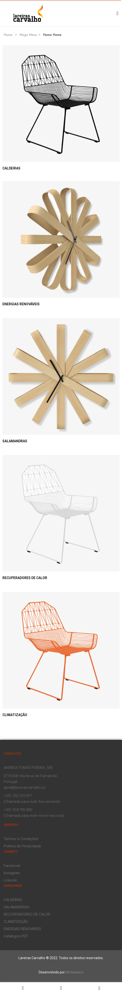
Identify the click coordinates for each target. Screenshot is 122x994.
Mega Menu (28, 35)
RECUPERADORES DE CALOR (24, 578)
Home (8, 35)
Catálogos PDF (16, 936)
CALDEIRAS (11, 168)
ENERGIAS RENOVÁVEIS (21, 304)
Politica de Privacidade (22, 846)
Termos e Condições (21, 839)
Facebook (12, 866)
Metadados (75, 972)
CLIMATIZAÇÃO (14, 715)
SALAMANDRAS (14, 441)
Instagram (12, 873)
